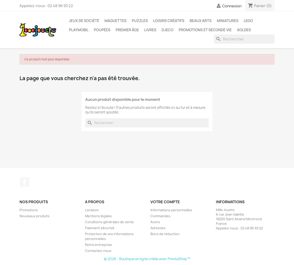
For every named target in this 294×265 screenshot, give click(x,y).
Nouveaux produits (35, 216)
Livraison (92, 210)
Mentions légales (98, 216)
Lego (248, 20)
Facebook (24, 182)
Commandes (160, 216)
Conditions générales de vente (109, 222)
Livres (150, 29)
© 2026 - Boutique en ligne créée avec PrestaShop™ (147, 259)
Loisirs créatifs (168, 20)
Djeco (167, 29)
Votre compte (165, 201)
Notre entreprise (98, 244)
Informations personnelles (171, 210)
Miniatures (227, 20)
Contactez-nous (98, 250)
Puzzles (140, 20)
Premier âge (127, 29)
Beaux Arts (201, 20)
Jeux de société (84, 20)
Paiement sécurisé (99, 228)
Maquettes (116, 20)
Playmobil (79, 29)
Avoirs (155, 222)
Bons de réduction (165, 234)
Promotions (29, 210)
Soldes (244, 29)
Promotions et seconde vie (205, 29)
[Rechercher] (244, 39)
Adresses (158, 228)
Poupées (102, 29)
